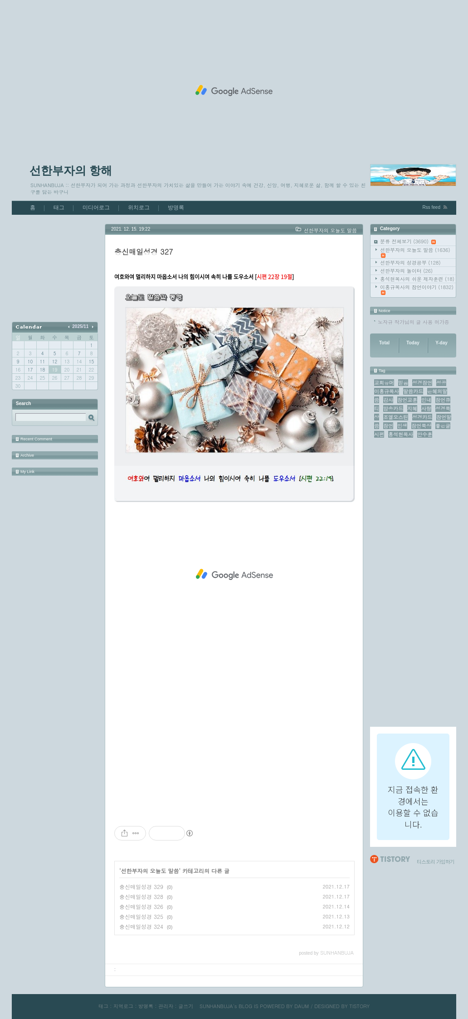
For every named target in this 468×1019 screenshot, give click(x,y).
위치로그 (139, 207)
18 (42, 370)
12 (54, 361)
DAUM (301, 1006)
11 (42, 361)
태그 (59, 207)
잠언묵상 (421, 425)
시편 (379, 434)
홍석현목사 (400, 434)
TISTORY (359, 1006)
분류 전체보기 (408, 241)
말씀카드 (413, 391)
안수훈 (424, 434)
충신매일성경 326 (141, 906)
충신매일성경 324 (141, 926)
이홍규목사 (386, 391)
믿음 (403, 382)
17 (30, 370)
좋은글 (442, 425)
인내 (426, 399)
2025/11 (80, 326)
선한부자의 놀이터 (406, 270)
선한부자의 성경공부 (410, 262)
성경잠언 (422, 382)
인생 (402, 425)
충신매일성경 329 (141, 886)
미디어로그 (96, 207)
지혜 (412, 408)
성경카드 (422, 417)
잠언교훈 (407, 399)
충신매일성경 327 (143, 251)
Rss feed (431, 207)
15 (91, 361)
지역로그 (123, 1006)
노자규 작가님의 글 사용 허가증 (413, 322)
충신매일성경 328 (141, 896)
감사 (388, 399)
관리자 (165, 1006)
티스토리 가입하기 (435, 861)
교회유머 (384, 382)
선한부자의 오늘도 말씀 (415, 252)
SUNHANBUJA (216, 1006)
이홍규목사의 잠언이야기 (416, 289)
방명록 (176, 207)
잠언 (388, 425)
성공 (441, 382)
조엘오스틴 (395, 417)
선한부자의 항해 (70, 170)
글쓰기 (185, 1006)
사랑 (426, 408)
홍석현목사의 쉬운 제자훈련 (417, 278)
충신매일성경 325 (141, 916)
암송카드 (393, 408)
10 (30, 361)
